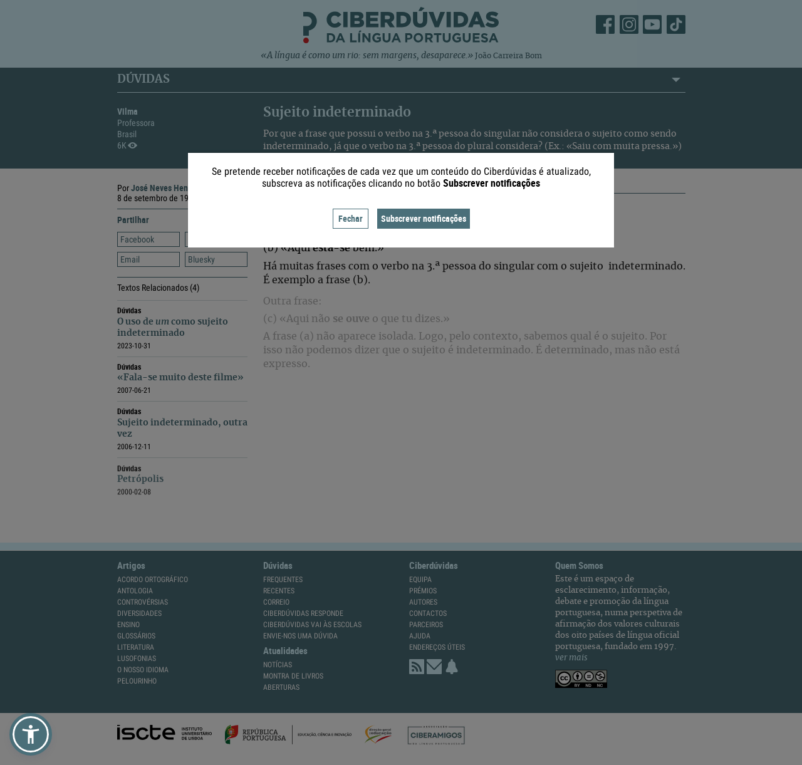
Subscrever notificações (423, 218)
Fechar (350, 218)
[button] (31, 734)
